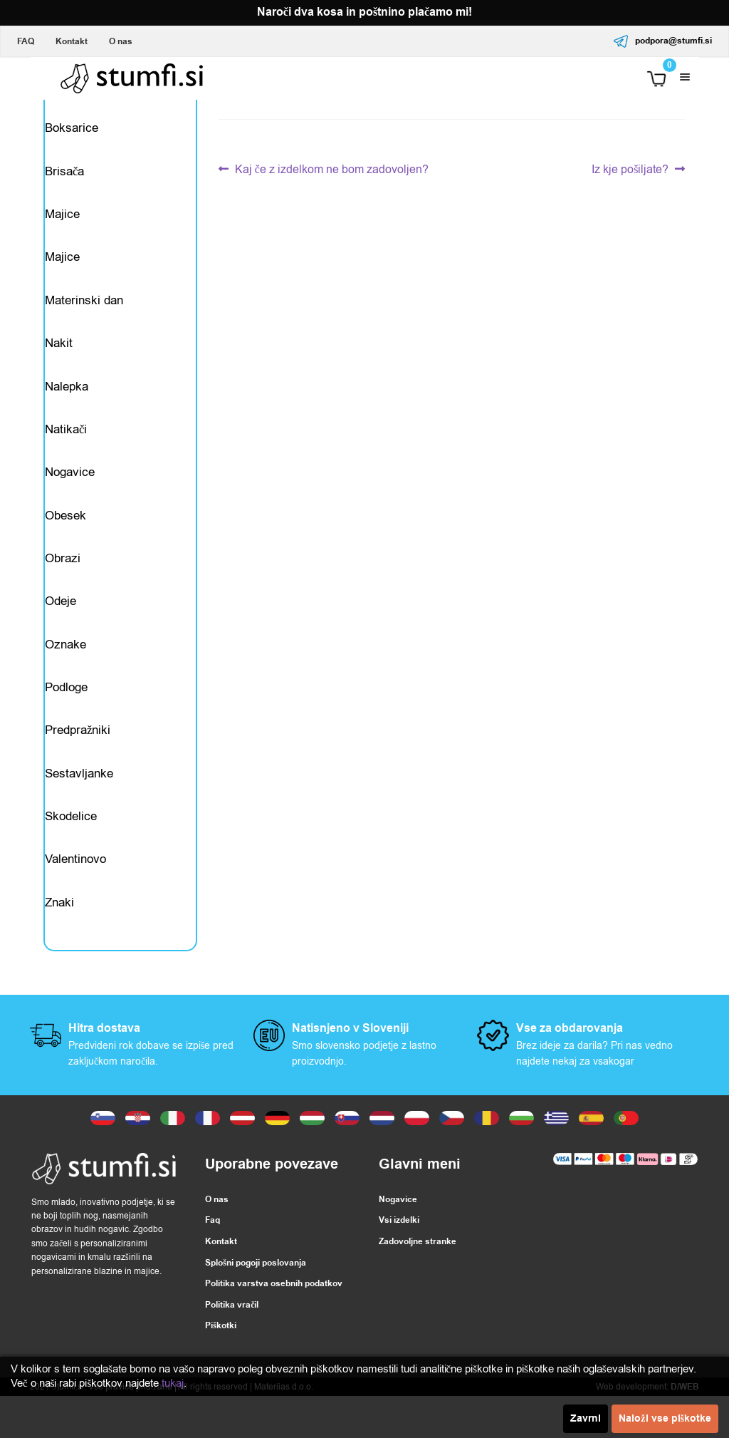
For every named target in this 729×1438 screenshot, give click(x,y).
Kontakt (72, 42)
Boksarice (71, 132)
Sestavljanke (79, 807)
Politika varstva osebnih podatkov (273, 1326)
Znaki (59, 941)
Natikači (66, 447)
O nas (120, 42)
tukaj (173, 1383)
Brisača (65, 177)
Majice (62, 222)
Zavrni (585, 1419)
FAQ (25, 42)
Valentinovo (75, 897)
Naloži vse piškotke (665, 1419)
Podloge (66, 717)
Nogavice (70, 492)
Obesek (65, 537)
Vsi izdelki (399, 1262)
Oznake (65, 672)
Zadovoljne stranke (417, 1283)
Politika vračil (231, 1346)
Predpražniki (78, 762)
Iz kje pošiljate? (630, 170)
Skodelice (71, 852)
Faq (212, 1262)
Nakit (59, 357)
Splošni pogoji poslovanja (255, 1304)
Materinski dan (84, 312)
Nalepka (66, 402)
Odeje (60, 627)
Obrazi (62, 582)
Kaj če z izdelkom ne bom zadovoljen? (331, 170)
